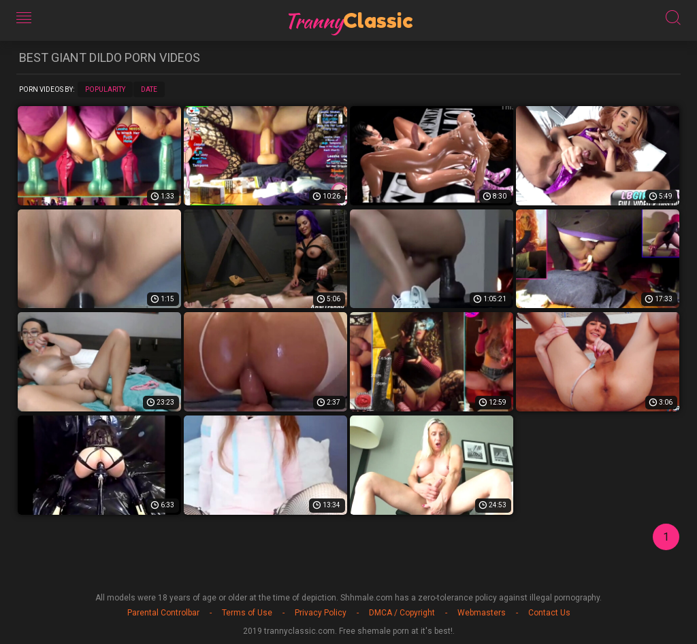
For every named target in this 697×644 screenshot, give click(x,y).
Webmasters (481, 612)
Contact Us (549, 612)
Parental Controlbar (163, 612)
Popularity (105, 89)
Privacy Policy (320, 612)
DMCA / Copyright (402, 612)
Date (149, 89)
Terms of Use (247, 612)
